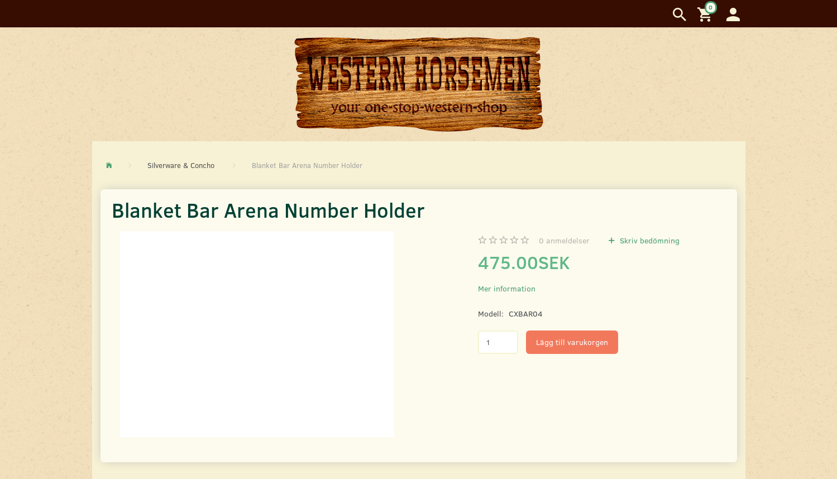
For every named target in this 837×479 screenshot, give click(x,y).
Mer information (506, 288)
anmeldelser (564, 240)
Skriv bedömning (649, 240)
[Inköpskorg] (706, 13)
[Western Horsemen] (418, 84)
